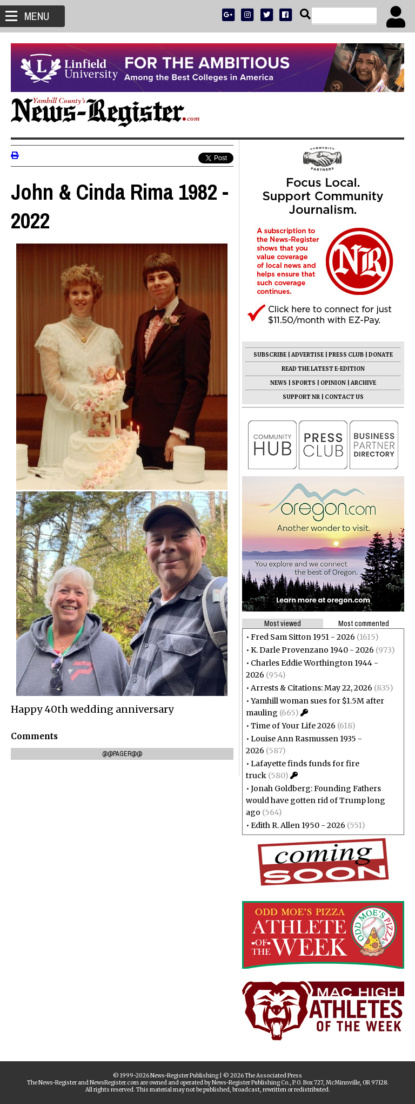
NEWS (278, 382)
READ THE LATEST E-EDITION (323, 368)
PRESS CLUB (346, 354)
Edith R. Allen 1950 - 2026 (298, 825)
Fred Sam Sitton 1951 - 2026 (303, 637)
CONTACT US (344, 396)
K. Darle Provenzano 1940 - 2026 (312, 650)
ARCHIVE (363, 382)
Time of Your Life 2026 (293, 726)
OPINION (333, 382)
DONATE (381, 354)
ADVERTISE (307, 354)
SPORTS (304, 382)
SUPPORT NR (301, 396)
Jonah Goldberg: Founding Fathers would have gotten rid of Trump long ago (315, 800)
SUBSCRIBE (269, 354)
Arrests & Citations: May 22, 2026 (311, 688)
